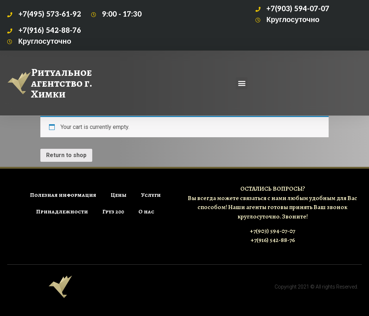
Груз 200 (113, 212)
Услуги (151, 195)
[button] (242, 83)
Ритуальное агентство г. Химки (61, 83)
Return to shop (66, 155)
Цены (118, 195)
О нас (146, 212)
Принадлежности (62, 212)
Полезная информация (63, 195)
